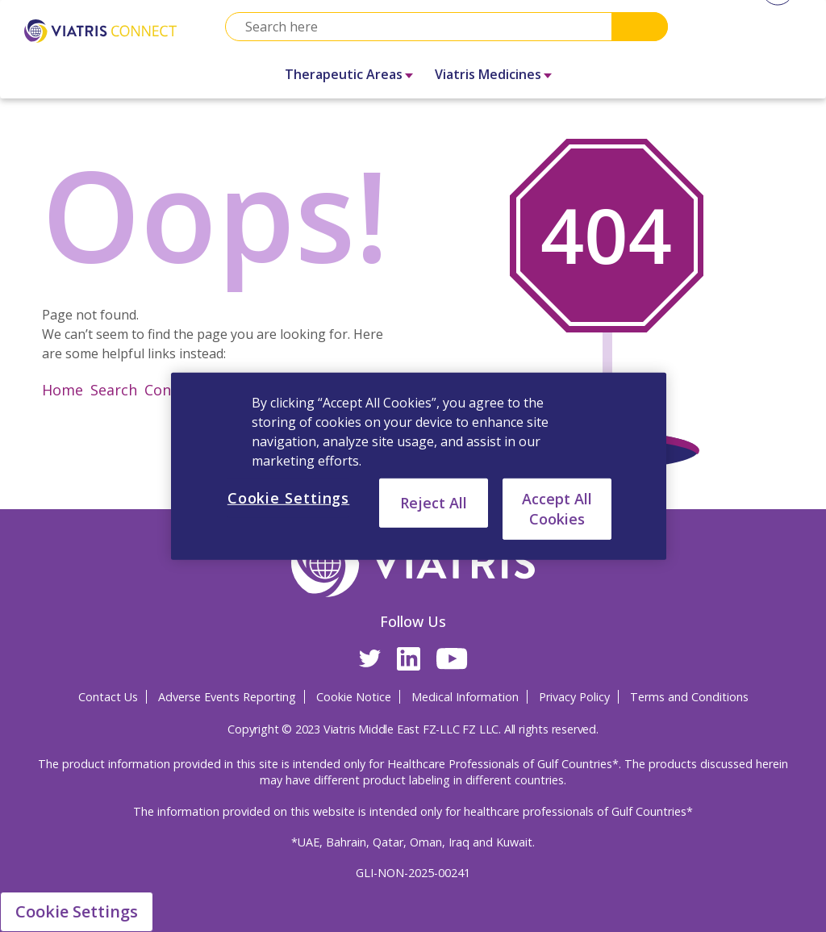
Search (639, 26)
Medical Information (465, 697)
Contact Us (108, 697)
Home (62, 389)
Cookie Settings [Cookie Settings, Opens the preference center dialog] (288, 497)
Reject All (433, 502)
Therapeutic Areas (344, 74)
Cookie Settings (76, 911)
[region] (418, 465)
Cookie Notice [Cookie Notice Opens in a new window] (353, 697)
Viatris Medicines (488, 74)
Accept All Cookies (557, 508)
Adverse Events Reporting (227, 697)
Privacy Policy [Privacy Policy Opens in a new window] (574, 697)
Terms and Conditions (689, 697)
